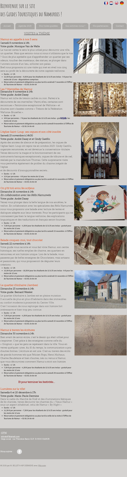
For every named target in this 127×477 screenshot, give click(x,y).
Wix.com (42, 466)
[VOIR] (63, 118)
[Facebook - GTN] (19, 451)
